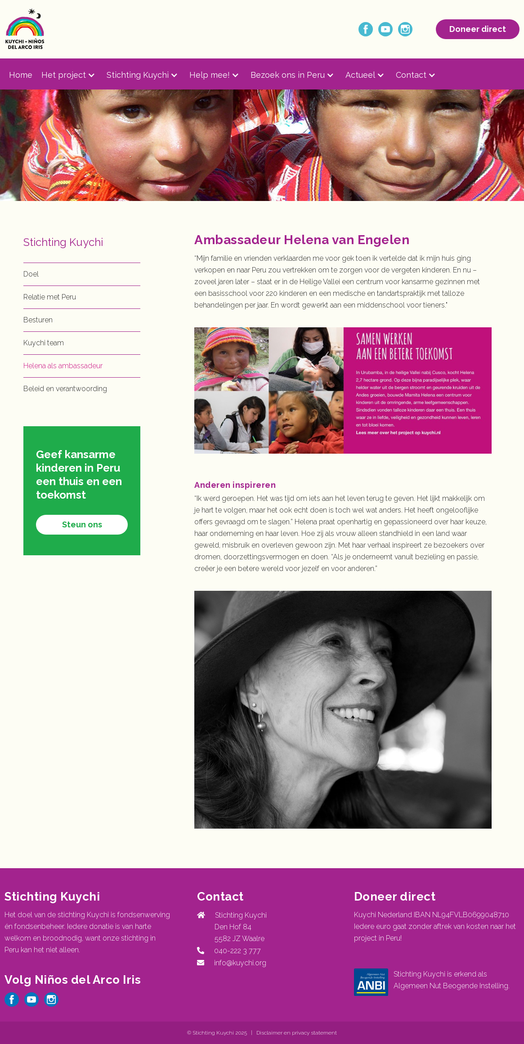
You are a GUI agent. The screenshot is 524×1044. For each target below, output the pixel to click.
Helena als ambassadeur (63, 365)
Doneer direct (477, 29)
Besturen (38, 320)
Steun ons (82, 524)
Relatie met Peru (49, 297)
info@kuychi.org (240, 963)
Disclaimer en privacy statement (296, 1033)
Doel (31, 274)
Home (20, 75)
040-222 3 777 (235, 950)
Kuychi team (43, 343)
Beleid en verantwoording (65, 388)
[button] (74, 75)
